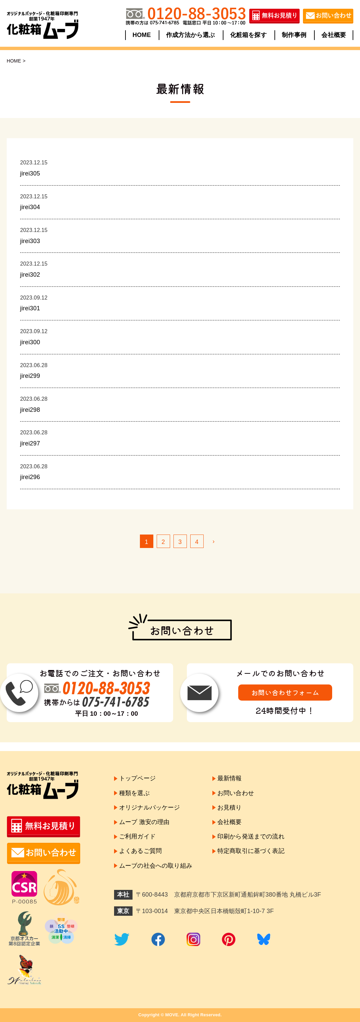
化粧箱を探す (248, 35)
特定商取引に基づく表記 (251, 851)
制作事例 (294, 35)
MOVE (171, 1014)
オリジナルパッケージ (149, 807)
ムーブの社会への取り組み (155, 865)
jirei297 (30, 443)
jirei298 (30, 409)
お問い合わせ (235, 793)
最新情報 (229, 778)
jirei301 (30, 308)
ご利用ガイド (137, 836)
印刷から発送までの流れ (251, 836)
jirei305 (30, 173)
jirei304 (30, 207)
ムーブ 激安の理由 (144, 822)
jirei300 (30, 342)
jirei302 (30, 274)
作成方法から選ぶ (190, 35)
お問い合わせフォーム (285, 692)
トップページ (137, 778)
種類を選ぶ (134, 793)
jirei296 (30, 477)
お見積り (229, 807)
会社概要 (333, 35)
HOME (142, 35)
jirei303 (30, 241)
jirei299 (30, 375)
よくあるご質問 (140, 851)
